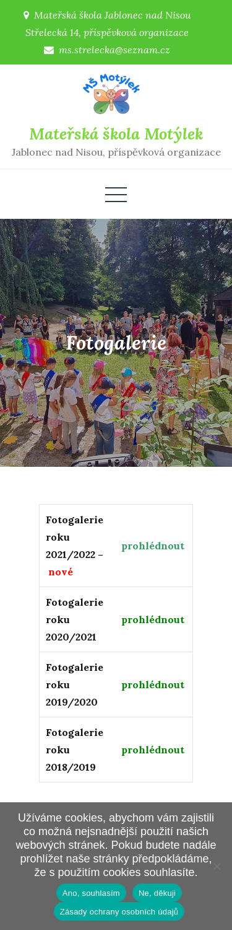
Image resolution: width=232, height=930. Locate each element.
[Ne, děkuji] (216, 866)
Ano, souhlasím (91, 893)
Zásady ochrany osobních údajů (119, 911)
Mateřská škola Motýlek (116, 133)
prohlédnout (152, 545)
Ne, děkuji (157, 893)
